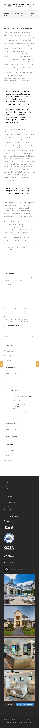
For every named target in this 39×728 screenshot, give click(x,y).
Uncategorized (9, 374)
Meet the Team (12, 489)
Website (28, 308)
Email (17, 308)
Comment (8, 284)
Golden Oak (11, 503)
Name (6, 308)
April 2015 (7, 356)
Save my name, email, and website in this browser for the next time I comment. (17, 320)
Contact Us (7, 510)
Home (32, 13)
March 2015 (8, 361)
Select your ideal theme (28, 16)
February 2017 (9, 351)
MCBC (9, 492)
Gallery (6, 506)
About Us (7, 486)
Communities (8, 496)
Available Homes (13, 499)
